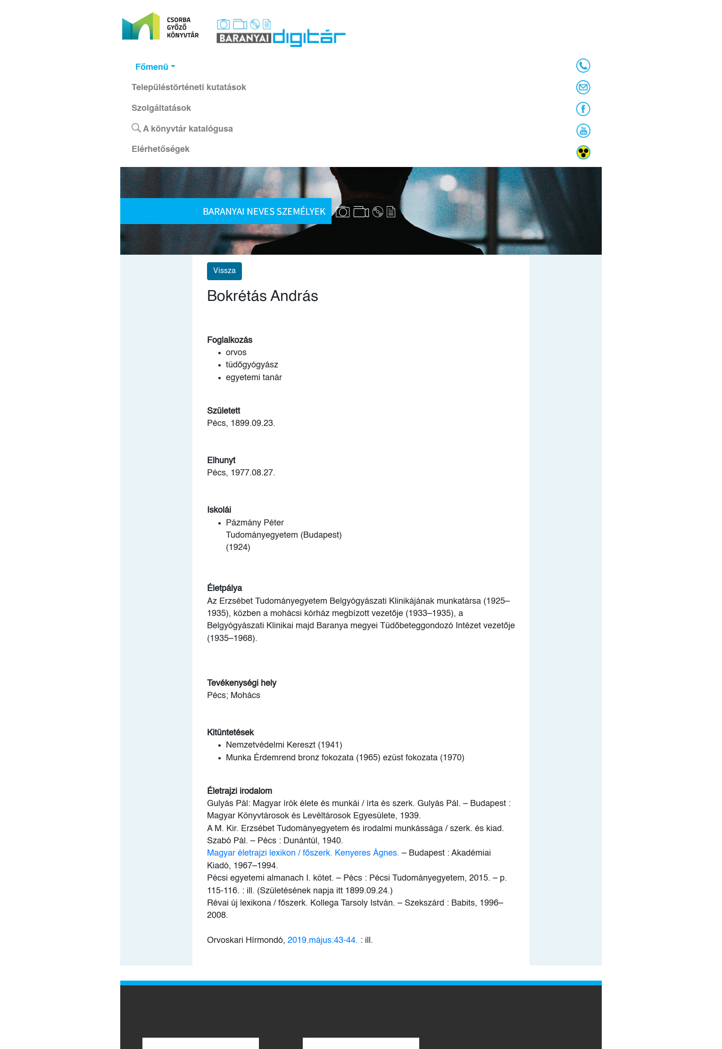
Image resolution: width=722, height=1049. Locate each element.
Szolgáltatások (161, 108)
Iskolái (219, 510)
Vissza (224, 271)
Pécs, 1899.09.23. (241, 423)
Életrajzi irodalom (239, 791)
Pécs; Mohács (233, 695)
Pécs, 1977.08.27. (241, 473)
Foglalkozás (229, 340)
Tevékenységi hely (241, 683)
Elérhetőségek (161, 149)
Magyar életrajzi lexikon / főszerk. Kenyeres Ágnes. (303, 853)
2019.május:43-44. (323, 940)
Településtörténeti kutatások (189, 87)
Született (223, 411)
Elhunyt (221, 461)
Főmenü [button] (151, 67)
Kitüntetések (230, 733)
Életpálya (224, 588)
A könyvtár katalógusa (182, 128)
